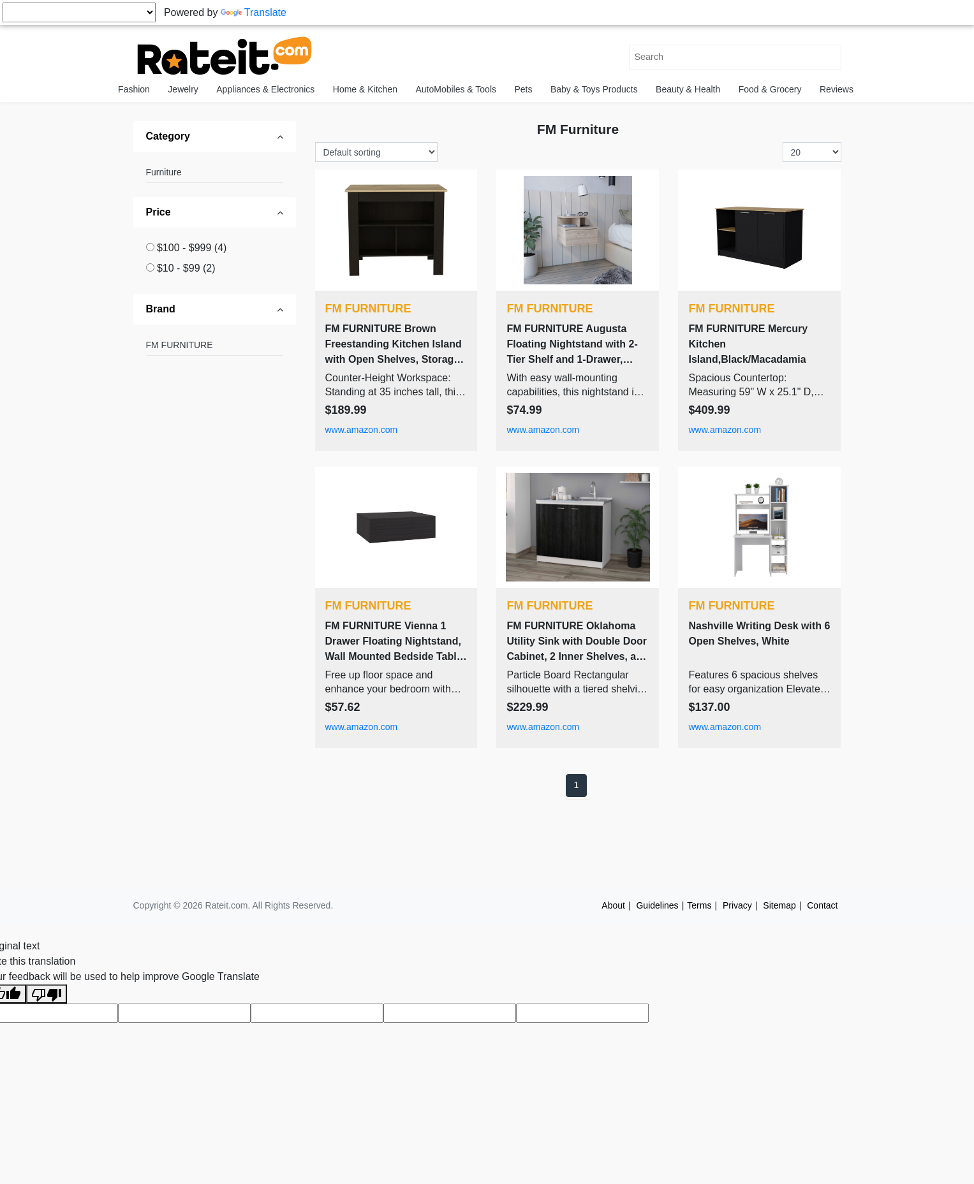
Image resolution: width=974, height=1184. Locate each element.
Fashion (134, 89)
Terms (699, 905)
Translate (253, 12)
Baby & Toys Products (594, 89)
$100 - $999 (191, 247)
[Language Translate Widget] (79, 12)
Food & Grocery (770, 89)
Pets (523, 89)
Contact (822, 905)
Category (168, 136)
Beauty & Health (688, 89)
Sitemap (779, 905)
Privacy (737, 905)
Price (158, 212)
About (613, 905)
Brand (160, 308)
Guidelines (657, 905)
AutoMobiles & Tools (455, 89)
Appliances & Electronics (265, 89)
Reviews (836, 89)
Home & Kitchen (365, 89)
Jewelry (183, 89)
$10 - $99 (186, 268)
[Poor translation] (46, 994)
